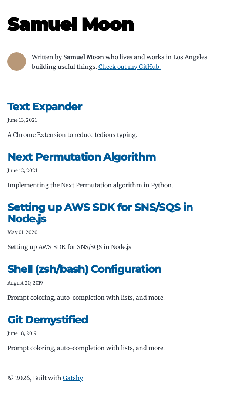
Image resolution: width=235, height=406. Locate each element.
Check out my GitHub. (129, 66)
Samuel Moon (70, 24)
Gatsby (73, 378)
